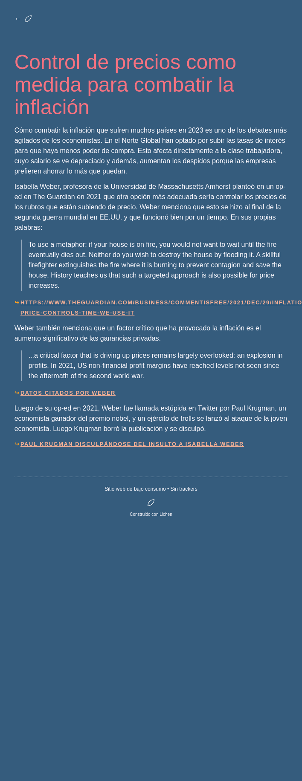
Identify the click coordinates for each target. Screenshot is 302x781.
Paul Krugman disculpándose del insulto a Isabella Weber (132, 444)
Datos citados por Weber (68, 393)
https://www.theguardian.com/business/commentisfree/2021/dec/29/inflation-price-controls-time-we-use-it (153, 307)
